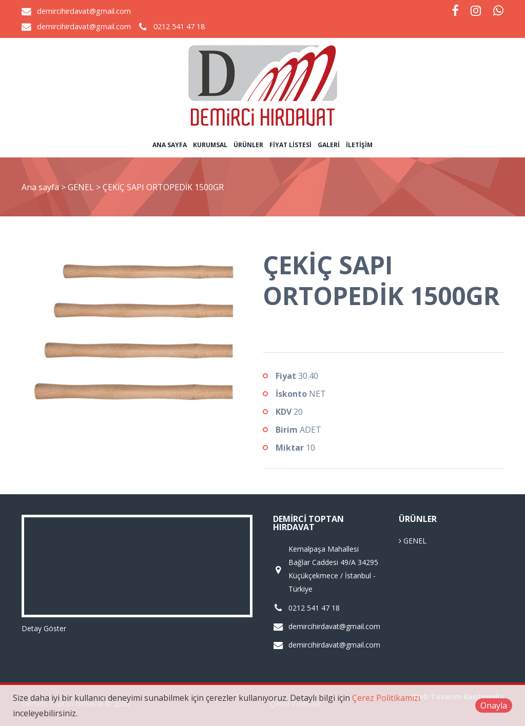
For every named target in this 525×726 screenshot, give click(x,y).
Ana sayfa (169, 144)
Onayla (493, 705)
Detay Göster (44, 628)
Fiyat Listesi (290, 144)
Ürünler (248, 144)
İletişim (359, 144)
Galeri (329, 144)
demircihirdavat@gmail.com (84, 11)
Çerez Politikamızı (386, 697)
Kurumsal (210, 144)
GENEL (82, 187)
